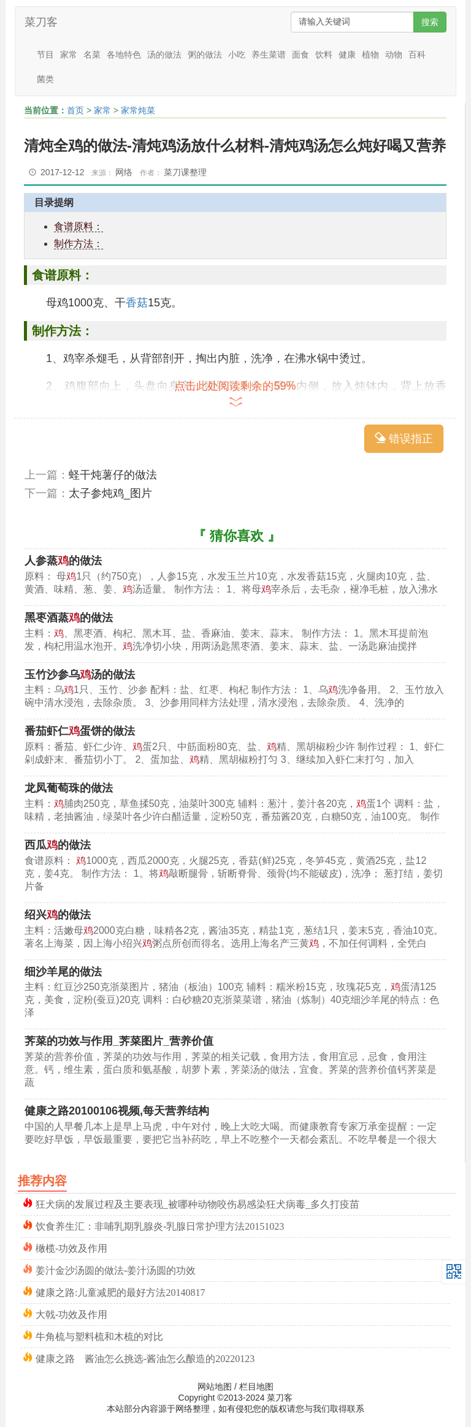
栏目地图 (256, 1386)
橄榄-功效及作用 (71, 1247)
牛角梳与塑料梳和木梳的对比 (99, 1335)
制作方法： (78, 243)
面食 (300, 54)
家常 (68, 54)
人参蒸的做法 (63, 561)
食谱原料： (78, 226)
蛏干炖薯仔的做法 (113, 475)
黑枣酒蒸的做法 (69, 617)
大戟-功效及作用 (71, 1313)
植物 (370, 54)
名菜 (92, 54)
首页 (75, 110)
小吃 (236, 54)
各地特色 (124, 54)
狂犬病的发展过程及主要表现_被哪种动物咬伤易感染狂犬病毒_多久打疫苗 (197, 1203)
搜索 (429, 22)
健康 (347, 54)
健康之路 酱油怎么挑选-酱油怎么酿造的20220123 (145, 1357)
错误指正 (404, 438)
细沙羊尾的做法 (63, 972)
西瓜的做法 (58, 845)
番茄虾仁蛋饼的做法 (80, 731)
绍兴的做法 (58, 915)
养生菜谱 (268, 54)
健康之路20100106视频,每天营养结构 (117, 1111)
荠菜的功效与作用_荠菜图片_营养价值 (119, 1041)
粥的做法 (205, 54)
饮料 (323, 54)
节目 (45, 54)
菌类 (45, 79)
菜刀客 (41, 22)
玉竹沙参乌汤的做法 (80, 674)
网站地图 (214, 1386)
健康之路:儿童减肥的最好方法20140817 (120, 1291)
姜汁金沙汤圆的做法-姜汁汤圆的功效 (116, 1269)
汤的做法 (164, 54)
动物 (393, 54)
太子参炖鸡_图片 (110, 493)
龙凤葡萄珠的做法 (69, 788)
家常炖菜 (138, 110)
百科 (417, 54)
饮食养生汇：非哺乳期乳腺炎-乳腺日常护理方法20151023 (160, 1225)
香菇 (137, 303)
